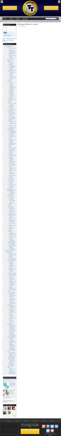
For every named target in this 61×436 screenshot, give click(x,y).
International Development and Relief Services (12, 326)
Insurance (11, 186)
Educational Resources (11, 108)
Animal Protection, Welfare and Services (12, 279)
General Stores (12, 202)
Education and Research (11, 260)
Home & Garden (10, 157)
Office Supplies (12, 67)
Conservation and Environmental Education (12, 284)
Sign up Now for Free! (7, 397)
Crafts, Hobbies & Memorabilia (12, 162)
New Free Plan (12, 390)
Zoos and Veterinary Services (12, 288)
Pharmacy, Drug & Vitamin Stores (12, 148)
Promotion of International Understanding (11, 333)
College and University (11, 264)
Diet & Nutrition (12, 139)
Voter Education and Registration (12, 349)
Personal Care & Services (11, 214)
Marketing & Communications (12, 66)
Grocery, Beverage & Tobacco (12, 126)
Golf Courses (11, 116)
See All (14, 415)
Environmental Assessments (11, 95)
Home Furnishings (12, 164)
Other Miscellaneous (11, 213)
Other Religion (11, 373)
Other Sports (11, 366)
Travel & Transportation (11, 242)
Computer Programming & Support (12, 72)
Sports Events (11, 358)
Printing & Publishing (11, 69)
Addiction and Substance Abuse (12, 293)
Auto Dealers (11, 50)
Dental (10, 138)
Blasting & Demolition (11, 86)
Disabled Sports (12, 352)
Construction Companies (11, 90)
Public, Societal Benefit (11, 336)
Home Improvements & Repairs (12, 168)
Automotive (9, 47)
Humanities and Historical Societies (12, 254)
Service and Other (12, 259)
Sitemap (51, 420)
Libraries (10, 267)
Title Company (11, 241)
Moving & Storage (12, 245)
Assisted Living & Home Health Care (12, 132)
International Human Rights (11, 329)
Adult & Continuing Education (12, 104)
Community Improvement (11, 340)
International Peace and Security (12, 331)
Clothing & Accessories (11, 198)
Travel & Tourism (12, 249)
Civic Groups (11, 207)
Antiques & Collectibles (11, 159)
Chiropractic (11, 135)
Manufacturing (11, 193)
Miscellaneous (9, 206)
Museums (11, 257)
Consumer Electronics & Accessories (11, 75)
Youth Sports (11, 365)
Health (8, 290)
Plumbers (11, 100)
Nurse (10, 145)
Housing (10, 314)
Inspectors (11, 96)
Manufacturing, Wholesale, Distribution (11, 190)
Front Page (5, 19)
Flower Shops (11, 163)
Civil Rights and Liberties (12, 338)
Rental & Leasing (12, 55)
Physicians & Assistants (11, 151)
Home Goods (11, 165)
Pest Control (11, 172)
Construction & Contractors (10, 80)
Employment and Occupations (12, 311)
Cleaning (10, 160)
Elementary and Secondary (12, 266)
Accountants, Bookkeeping (11, 180)
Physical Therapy (12, 149)
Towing (10, 56)
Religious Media (12, 371)
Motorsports (11, 356)
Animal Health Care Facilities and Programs (12, 276)
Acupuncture (11, 129)
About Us (8, 420)
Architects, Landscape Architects (11, 83)
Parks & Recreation (12, 118)
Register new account (7, 34)
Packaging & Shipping (11, 247)
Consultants (11, 61)
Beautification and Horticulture (12, 282)
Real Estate (9, 230)
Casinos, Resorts (12, 112)
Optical (10, 146)
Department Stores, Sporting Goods (12, 200)
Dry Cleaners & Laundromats (12, 221)
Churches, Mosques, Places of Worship (12, 369)
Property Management (11, 240)
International (9, 323)
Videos (43, 420)
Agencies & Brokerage (11, 232)
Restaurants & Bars (12, 127)
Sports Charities (12, 357)
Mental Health (11, 144)
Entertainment (9, 110)
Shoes (10, 205)
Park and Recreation (11, 320)
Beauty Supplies (12, 219)
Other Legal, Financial (11, 188)
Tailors (10, 229)
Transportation (12, 248)
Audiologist (11, 134)
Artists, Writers (11, 111)
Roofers (10, 101)
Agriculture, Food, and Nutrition (12, 306)
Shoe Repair (11, 228)
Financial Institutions (11, 183)
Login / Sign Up (25, 19)
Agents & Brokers (12, 233)
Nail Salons (11, 227)
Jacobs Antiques (12, 383)
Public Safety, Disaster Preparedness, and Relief (12, 317)
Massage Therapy (12, 143)
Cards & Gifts (11, 196)
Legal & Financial (10, 178)
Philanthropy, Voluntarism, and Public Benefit (12, 346)
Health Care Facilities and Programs (11, 297)
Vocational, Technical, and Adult (11, 270)
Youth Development (11, 322)
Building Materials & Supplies (12, 88)
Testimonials (11, 19)
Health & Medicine (10, 128)
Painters (10, 97)
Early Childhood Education (12, 106)
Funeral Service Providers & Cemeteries (12, 209)
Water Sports (11, 364)
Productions (11, 119)
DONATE (50, 434)
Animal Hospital (12, 130)
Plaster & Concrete (12, 99)
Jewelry (10, 204)
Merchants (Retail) (10, 195)
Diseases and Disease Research (12, 295)
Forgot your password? (8, 35)
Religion (8, 367)
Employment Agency (11, 63)
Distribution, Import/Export (11, 192)
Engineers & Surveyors (11, 93)
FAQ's (17, 420)
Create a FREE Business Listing (9, 38)
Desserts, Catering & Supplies (12, 122)
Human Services (10, 304)
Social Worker (11, 154)
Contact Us (26, 420)
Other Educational (12, 109)
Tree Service (11, 177)
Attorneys (11, 181)
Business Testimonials (9, 46)
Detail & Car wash (12, 51)
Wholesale (11, 194)
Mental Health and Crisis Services (12, 303)
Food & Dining (9, 120)
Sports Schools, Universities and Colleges (12, 361)
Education (9, 102)
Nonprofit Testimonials (9, 250)
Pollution (10, 286)
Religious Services (12, 372)
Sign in (5, 32)
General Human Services (12, 313)
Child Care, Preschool (11, 262)
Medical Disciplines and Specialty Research (12, 300)
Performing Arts (12, 258)
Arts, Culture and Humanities (10, 252)
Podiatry (10, 153)
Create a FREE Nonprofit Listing (8, 40)
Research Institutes (12, 268)
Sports (8, 351)
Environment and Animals (11, 274)
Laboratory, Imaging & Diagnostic (11, 141)
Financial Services (12, 184)
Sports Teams (11, 363)
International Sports (12, 355)
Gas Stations (11, 52)
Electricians (11, 91)
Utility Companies (12, 211)
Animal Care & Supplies (11, 216)
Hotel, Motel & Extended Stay (12, 244)
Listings (34, 420)
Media (10, 255)
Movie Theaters (12, 117)
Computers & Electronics (11, 70)
